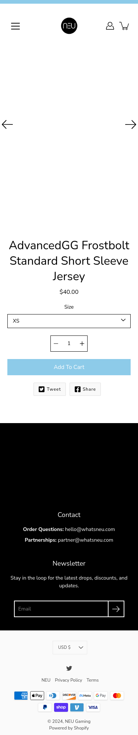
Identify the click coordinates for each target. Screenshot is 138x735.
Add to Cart (69, 364)
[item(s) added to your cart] (125, 26)
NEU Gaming (77, 717)
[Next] (130, 124)
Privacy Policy (68, 676)
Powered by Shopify (69, 724)
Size (69, 305)
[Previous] (7, 124)
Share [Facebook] (85, 386)
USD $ (70, 644)
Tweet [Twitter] (49, 386)
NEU (45, 676)
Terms (93, 676)
